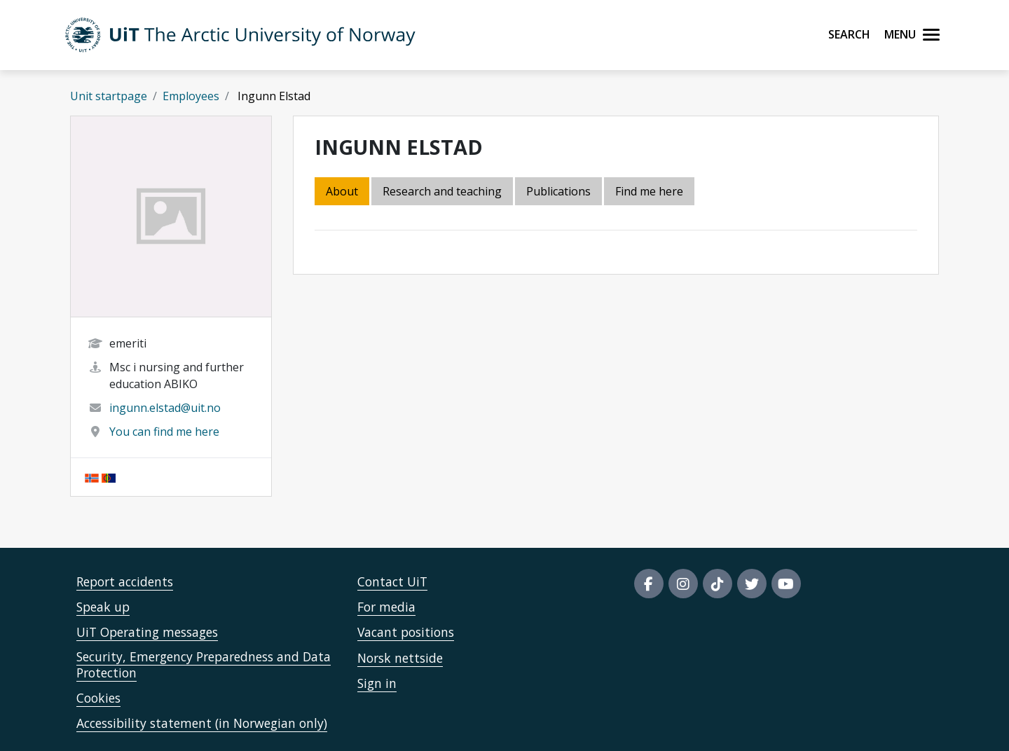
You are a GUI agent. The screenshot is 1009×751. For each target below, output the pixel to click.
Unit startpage (108, 96)
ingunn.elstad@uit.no (165, 407)
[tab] (559, 192)
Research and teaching (442, 191)
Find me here (649, 191)
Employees (191, 96)
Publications (558, 191)
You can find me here (164, 431)
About (342, 191)
